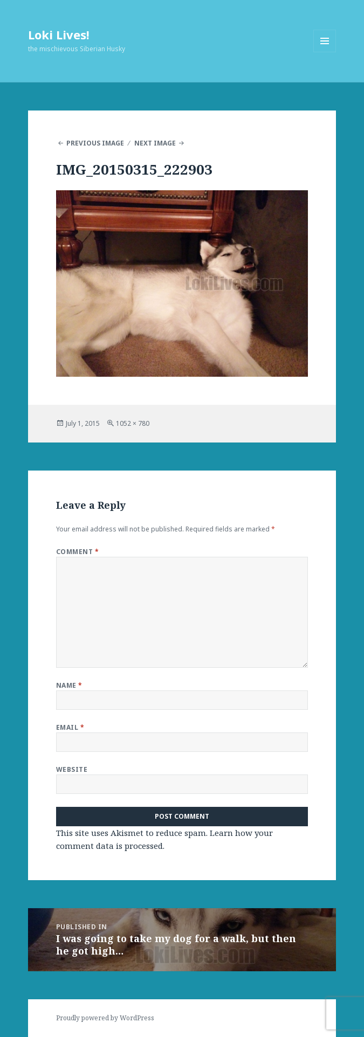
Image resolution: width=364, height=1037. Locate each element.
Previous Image (95, 143)
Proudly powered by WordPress (105, 1017)
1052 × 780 (132, 423)
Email (70, 727)
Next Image (155, 143)
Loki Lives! (59, 34)
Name (69, 685)
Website (71, 769)
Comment (77, 551)
